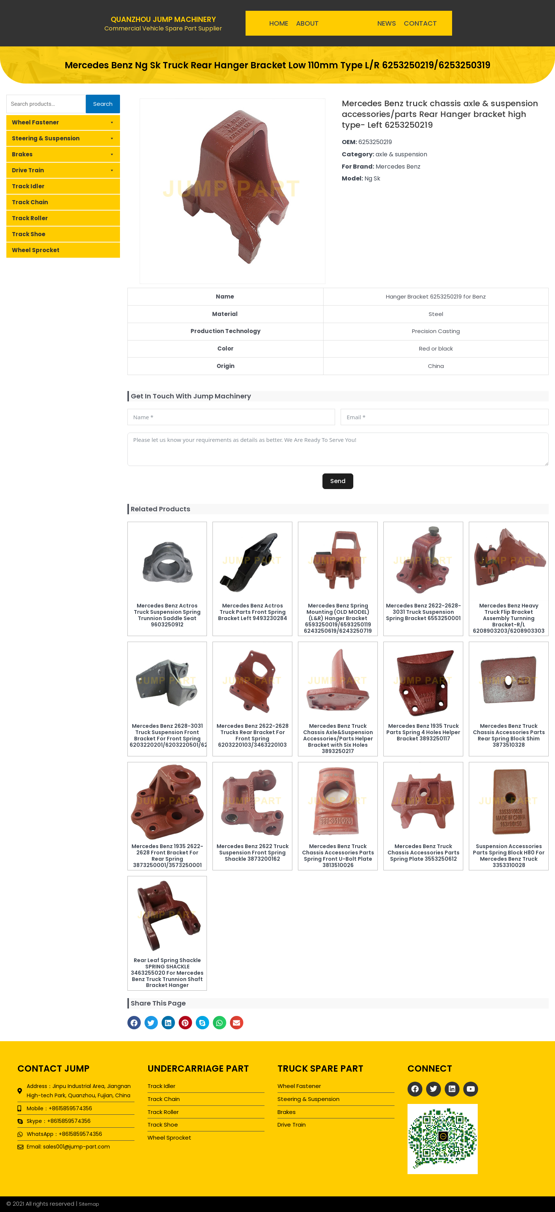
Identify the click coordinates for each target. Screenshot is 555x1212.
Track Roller (30, 218)
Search (103, 104)
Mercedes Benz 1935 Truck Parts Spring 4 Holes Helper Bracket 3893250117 (423, 732)
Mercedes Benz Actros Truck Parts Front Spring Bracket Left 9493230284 (252, 612)
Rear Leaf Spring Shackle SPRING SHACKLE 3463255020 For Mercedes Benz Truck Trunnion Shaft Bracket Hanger (167, 973)
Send (337, 481)
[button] (134, 1022)
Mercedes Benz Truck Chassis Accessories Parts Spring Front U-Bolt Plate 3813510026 (338, 856)
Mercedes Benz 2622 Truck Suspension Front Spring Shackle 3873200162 (253, 853)
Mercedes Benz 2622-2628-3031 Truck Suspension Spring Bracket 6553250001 (423, 612)
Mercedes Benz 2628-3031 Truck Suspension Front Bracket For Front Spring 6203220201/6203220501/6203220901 (182, 735)
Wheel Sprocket (35, 250)
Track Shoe (28, 234)
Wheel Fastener (63, 122)
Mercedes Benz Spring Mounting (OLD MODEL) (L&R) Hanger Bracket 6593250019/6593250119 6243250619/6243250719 (338, 618)
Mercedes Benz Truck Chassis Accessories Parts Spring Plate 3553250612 (423, 853)
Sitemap (90, 1204)
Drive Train (63, 170)
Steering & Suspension (63, 138)
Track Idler (28, 186)
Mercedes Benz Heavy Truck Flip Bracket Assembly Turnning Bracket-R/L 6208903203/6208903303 (509, 618)
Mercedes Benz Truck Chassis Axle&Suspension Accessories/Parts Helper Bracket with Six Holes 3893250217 (338, 738)
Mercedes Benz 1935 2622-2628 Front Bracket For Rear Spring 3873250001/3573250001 (167, 856)
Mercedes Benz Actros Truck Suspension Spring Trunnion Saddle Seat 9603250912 (167, 615)
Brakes (63, 154)
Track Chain (30, 202)
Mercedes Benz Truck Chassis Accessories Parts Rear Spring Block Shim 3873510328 (509, 735)
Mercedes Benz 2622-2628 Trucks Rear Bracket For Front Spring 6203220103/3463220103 (253, 735)
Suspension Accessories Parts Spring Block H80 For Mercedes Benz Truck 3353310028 (509, 856)
